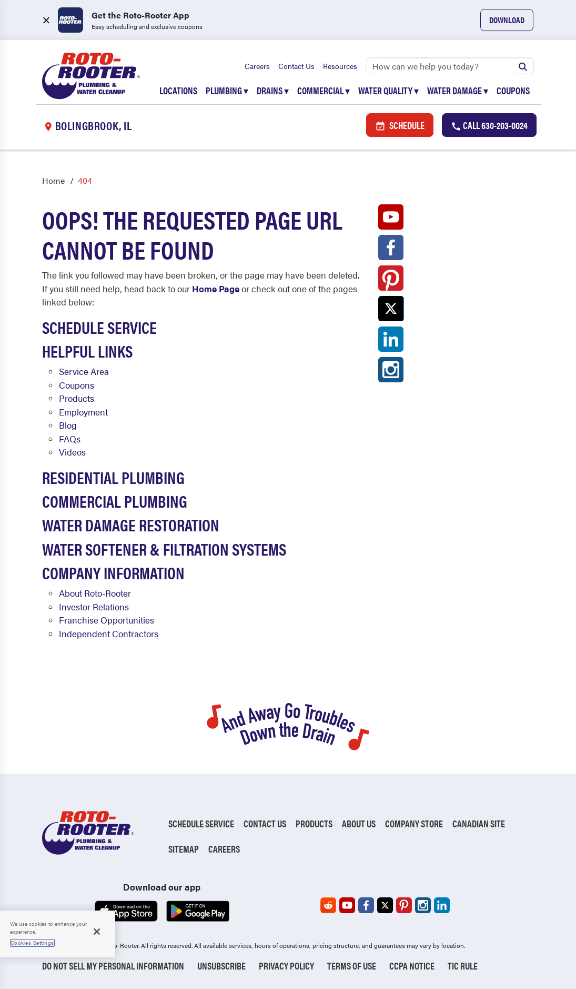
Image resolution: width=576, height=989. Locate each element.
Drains (273, 90)
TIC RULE (463, 965)
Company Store (414, 823)
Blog (68, 425)
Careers (257, 66)
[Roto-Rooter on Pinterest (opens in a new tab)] (390, 280)
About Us (359, 823)
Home (53, 180)
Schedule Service (99, 327)
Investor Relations (94, 606)
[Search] (450, 65)
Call (489, 125)
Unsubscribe (221, 965)
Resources (340, 66)
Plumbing (227, 90)
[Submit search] (523, 66)
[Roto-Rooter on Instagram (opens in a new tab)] (390, 372)
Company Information (113, 572)
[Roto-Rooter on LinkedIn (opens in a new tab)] (390, 342)
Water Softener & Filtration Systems (164, 548)
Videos (72, 452)
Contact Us (296, 66)
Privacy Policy (286, 965)
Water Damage (457, 90)
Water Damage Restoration (130, 524)
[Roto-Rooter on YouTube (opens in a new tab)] (390, 219)
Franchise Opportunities (106, 620)
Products (76, 398)
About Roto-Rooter (95, 593)
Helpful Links (87, 350)
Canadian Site (478, 823)
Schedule (400, 125)
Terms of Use (351, 965)
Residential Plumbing (113, 477)
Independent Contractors (108, 633)
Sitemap (183, 848)
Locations (178, 90)
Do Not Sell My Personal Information (113, 965)
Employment (83, 412)
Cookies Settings (32, 942)
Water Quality (388, 90)
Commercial (323, 90)
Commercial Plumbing (114, 500)
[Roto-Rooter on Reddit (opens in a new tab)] (328, 905)
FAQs (69, 438)
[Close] (96, 931)
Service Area (84, 371)
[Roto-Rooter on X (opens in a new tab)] (390, 311)
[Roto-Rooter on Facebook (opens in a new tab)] (390, 250)
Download (506, 20)
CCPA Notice (411, 965)
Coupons (513, 90)
